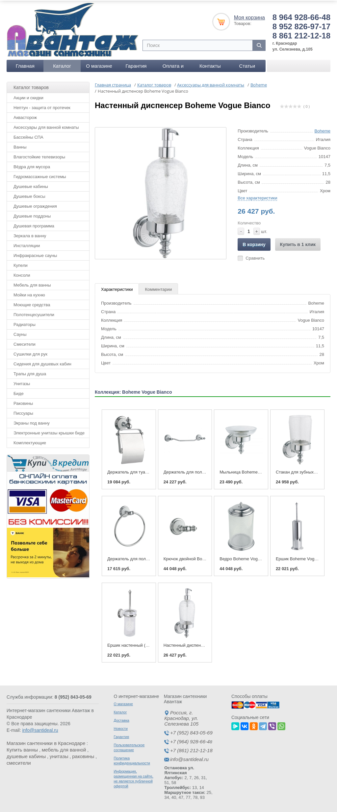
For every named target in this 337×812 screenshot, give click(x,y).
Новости (121, 728)
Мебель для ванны (32, 283)
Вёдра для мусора (31, 165)
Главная (25, 64)
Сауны (20, 333)
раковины (83, 755)
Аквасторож (25, 116)
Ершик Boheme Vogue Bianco (304, 557)
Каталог (62, 64)
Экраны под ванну (31, 421)
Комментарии (158, 288)
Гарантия (135, 64)
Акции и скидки (28, 96)
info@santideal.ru (40, 729)
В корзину (254, 243)
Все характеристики (257, 196)
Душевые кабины (30, 185)
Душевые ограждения (35, 204)
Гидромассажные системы (39, 175)
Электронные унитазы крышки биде (49, 431)
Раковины (23, 402)
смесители (19, 762)
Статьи (247, 64)
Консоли (21, 273)
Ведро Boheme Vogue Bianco (248, 557)
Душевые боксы (29, 195)
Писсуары (23, 411)
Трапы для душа (29, 372)
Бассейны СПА (28, 135)
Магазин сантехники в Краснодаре (46, 742)
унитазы (59, 755)
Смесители (24, 342)
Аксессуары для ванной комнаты (46, 126)
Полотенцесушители (33, 313)
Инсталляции (26, 244)
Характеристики (117, 288)
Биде (18, 392)
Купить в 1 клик (298, 243)
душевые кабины (26, 755)
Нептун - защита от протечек (41, 106)
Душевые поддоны (32, 214)
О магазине (99, 64)
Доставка (121, 719)
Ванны (20, 145)
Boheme (322, 129)
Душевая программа (33, 224)
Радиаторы (24, 323)
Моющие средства (31, 303)
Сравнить (255, 256)
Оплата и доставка (173, 66)
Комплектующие (29, 441)
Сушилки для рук (30, 352)
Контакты (210, 64)
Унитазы (21, 382)
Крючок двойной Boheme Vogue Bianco (202, 557)
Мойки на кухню (29, 293)
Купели (20, 264)
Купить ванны (22, 749)
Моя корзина (249, 16)
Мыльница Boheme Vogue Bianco (252, 471)
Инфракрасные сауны (35, 254)
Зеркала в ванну (29, 234)
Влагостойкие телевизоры (39, 155)
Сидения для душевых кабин (42, 362)
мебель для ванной (64, 749)
